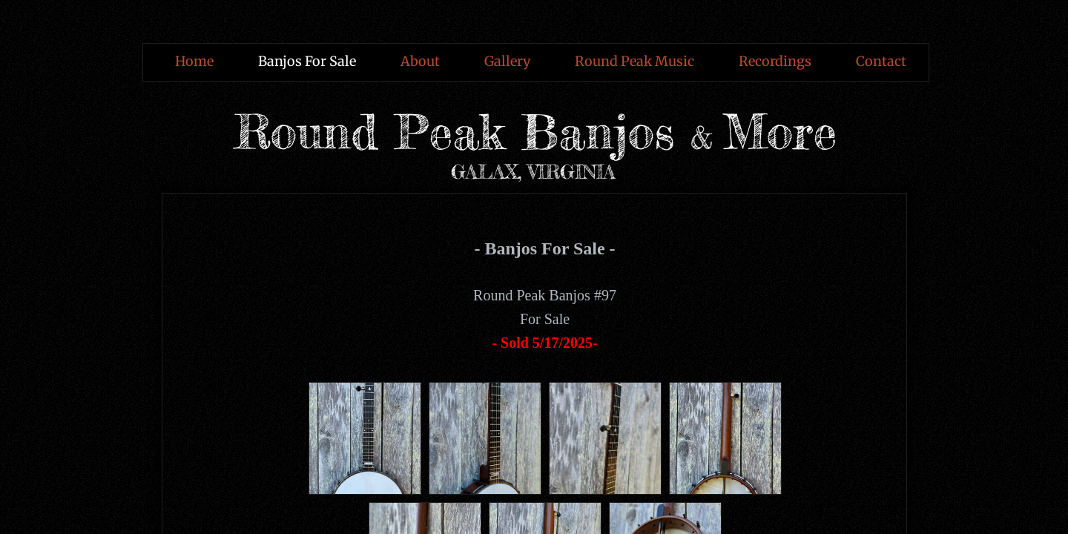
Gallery (507, 61)
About (420, 61)
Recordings (775, 61)
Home (194, 61)
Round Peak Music (634, 61)
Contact (881, 61)
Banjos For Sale (307, 61)
